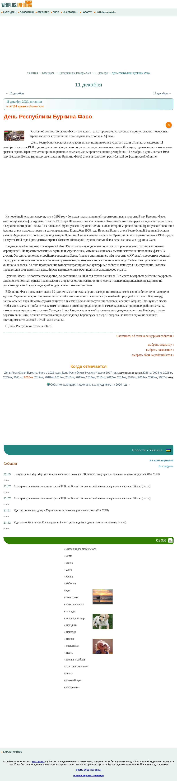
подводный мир (74, 618)
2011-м (121, 377)
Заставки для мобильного (80, 548)
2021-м (17, 377)
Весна (68, 562)
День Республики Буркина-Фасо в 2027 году (90, 372)
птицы (69, 638)
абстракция (72, 687)
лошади (69, 611)
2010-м (132, 377)
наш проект (38, 761)
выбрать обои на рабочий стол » (153, 355)
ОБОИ (55, 12)
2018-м (49, 377)
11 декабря (101, 72)
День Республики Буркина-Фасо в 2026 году (32, 372)
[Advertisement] (88, 44)
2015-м (80, 377)
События (32, 72)
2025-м (146, 372)
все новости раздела (161, 460)
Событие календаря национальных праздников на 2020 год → (88, 384)
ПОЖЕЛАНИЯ (26, 12)
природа (70, 631)
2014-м (90, 377)
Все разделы (166, 466)
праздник (70, 624)
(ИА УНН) (153, 474)
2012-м (111, 377)
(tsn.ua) (146, 486)
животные (71, 597)
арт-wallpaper (73, 680)
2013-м (100, 377)
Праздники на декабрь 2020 (75, 72)
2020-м (28, 377)
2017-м (59, 377)
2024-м (157, 372)
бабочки (70, 583)
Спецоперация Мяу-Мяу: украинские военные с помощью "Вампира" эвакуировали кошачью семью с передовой (80, 474)
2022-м (7, 377)
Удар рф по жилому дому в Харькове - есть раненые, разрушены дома (55, 510)
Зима (68, 555)
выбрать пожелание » (160, 350)
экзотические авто (75, 666)
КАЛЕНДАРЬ (9, 12)
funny (68, 673)
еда (67, 590)
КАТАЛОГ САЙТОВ (12, 752)
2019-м (38, 377)
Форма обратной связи (88, 769)
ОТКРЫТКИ (42, 12)
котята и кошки (74, 604)
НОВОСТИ (86, 12)
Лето (68, 569)
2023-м (167, 372)
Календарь (48, 72)
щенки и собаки (74, 659)
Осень (68, 576)
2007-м (163, 377)
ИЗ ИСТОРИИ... (69, 12)
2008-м (152, 377)
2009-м (142, 377)
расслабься (71, 645)
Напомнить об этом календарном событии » (145, 336)
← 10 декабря (15, 93)
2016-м (69, 377)
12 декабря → (162, 93)
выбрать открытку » (161, 344)
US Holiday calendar (105, 12)
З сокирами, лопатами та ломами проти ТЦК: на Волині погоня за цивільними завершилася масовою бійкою (77, 486)
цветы (68, 652)
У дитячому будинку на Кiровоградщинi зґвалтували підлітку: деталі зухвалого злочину (65, 522)
